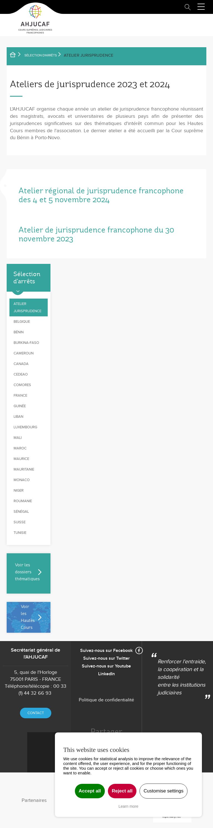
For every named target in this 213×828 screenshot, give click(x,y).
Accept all (90, 791)
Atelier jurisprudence (27, 307)
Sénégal (21, 511)
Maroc (20, 448)
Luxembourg (25, 427)
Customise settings (164, 791)
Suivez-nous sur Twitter (106, 658)
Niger (19, 490)
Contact (35, 713)
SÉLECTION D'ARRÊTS (40, 55)
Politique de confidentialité (106, 700)
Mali (18, 438)
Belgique (22, 321)
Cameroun (24, 353)
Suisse (20, 522)
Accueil (16, 55)
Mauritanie (24, 469)
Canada (21, 364)
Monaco (22, 480)
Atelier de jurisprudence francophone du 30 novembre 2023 (96, 234)
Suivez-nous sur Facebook (106, 650)
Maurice (21, 459)
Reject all (122, 791)
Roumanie (23, 501)
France (20, 395)
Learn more (128, 806)
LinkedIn (106, 674)
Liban (18, 416)
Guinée (20, 406)
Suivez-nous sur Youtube (106, 666)
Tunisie (20, 533)
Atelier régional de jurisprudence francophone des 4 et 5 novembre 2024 (101, 195)
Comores (22, 385)
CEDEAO (21, 374)
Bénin (19, 332)
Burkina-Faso (26, 343)
